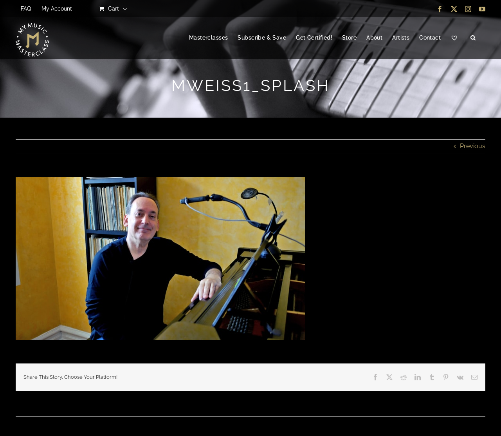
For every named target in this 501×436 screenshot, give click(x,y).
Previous (472, 146)
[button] (473, 38)
